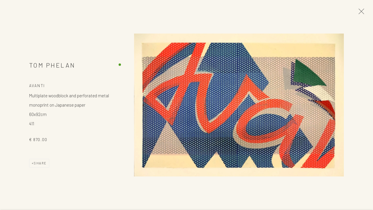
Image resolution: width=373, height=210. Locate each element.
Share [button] (40, 164)
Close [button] (360, 13)
